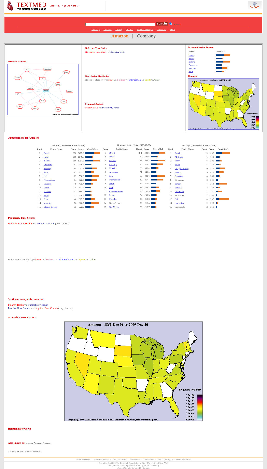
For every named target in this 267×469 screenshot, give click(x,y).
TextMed (107, 29)
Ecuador (47, 184)
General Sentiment (182, 459)
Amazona (193, 65)
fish (45, 176)
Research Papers (101, 459)
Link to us (161, 29)
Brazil (191, 55)
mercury (192, 68)
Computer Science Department (121, 465)
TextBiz (129, 29)
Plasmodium (49, 180)
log (58, 223)
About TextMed (83, 459)
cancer (178, 184)
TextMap (96, 29)
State (46, 199)
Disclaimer (135, 459)
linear (65, 223)
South (177, 160)
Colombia (179, 191)
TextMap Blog (164, 459)
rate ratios (179, 203)
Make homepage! (145, 29)
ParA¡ (46, 195)
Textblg (118, 29)
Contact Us (149, 459)
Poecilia (47, 191)
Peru (191, 71)
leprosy (178, 172)
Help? (172, 29)
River (191, 58)
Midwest (179, 157)
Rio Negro (114, 207)
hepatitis (47, 203)
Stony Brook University (148, 465)
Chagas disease (50, 207)
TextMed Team (119, 459)
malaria (192, 61)
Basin (46, 187)
